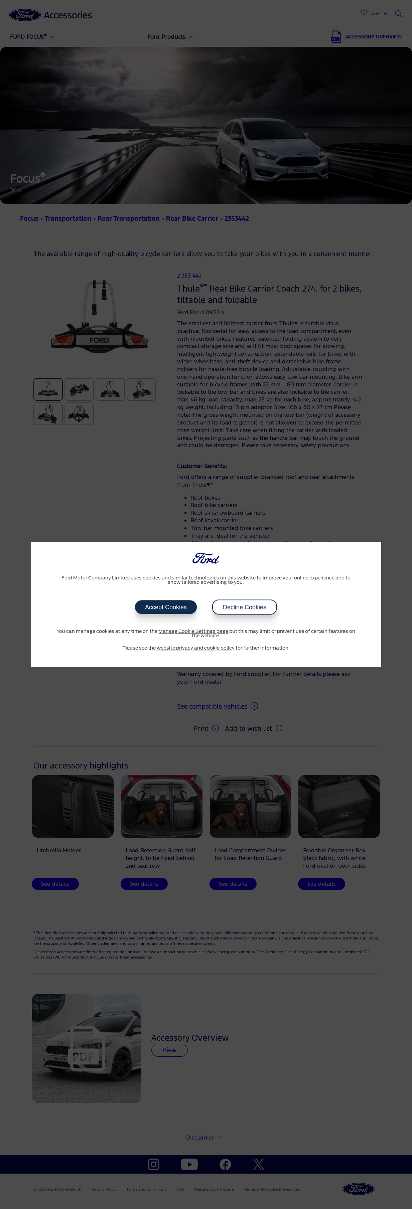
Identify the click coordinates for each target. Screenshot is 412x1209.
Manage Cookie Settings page (193, 631)
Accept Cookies (166, 607)
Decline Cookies (244, 607)
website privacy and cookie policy (196, 648)
